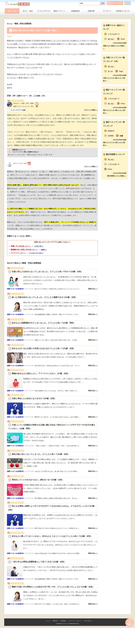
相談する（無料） (115, 3)
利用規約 (63, 621)
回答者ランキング (123, 11)
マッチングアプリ (44, 11)
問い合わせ (88, 621)
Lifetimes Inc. (65, 623)
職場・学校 (12, 11)
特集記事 (91, 11)
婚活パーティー (59, 11)
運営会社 (55, 621)
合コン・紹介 (28, 11)
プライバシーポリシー (75, 621)
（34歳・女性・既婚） (24, 103)
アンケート (107, 11)
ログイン (127, 3)
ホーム (48, 621)
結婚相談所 (75, 11)
